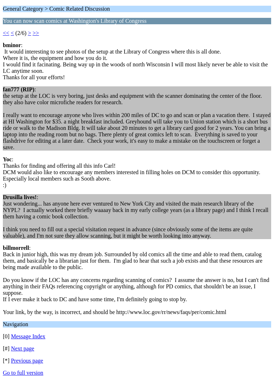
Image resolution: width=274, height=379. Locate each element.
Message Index (28, 336)
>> (35, 33)
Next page (22, 348)
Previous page (27, 361)
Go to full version (23, 373)
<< (6, 33)
